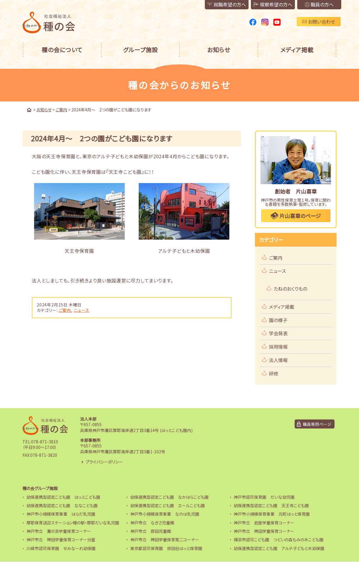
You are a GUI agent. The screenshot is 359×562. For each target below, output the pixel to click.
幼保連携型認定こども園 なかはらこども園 (169, 497)
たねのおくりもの (290, 288)
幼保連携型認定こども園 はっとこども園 (63, 497)
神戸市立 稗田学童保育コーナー (264, 531)
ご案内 (65, 310)
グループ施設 (140, 49)
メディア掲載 (297, 49)
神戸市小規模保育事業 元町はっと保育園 (272, 514)
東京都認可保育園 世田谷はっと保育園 (166, 548)
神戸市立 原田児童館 (150, 531)
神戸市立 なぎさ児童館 (152, 523)
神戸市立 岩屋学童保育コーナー (264, 523)
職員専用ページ (317, 424)
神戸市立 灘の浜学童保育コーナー (59, 531)
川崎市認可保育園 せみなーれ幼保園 (61, 548)
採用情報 (278, 346)
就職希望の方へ (226, 4)
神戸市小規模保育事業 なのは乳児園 (164, 514)
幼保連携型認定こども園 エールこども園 (167, 505)
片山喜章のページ (296, 216)
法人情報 (278, 359)
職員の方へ (319, 4)
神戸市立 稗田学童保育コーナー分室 (61, 540)
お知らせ (218, 49)
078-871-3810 (44, 442)
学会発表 (278, 333)
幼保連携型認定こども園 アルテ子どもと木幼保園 (279, 548)
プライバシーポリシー (104, 462)
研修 (273, 373)
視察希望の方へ (272, 4)
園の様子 (278, 320)
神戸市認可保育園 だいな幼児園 (264, 497)
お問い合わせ (318, 21)
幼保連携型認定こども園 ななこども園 (62, 505)
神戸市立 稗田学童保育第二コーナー (164, 540)
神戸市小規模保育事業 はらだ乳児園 (61, 514)
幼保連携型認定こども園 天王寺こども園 (271, 505)
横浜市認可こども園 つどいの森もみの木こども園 (278, 540)
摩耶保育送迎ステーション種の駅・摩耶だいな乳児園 (73, 523)
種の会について (62, 49)
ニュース (81, 310)
